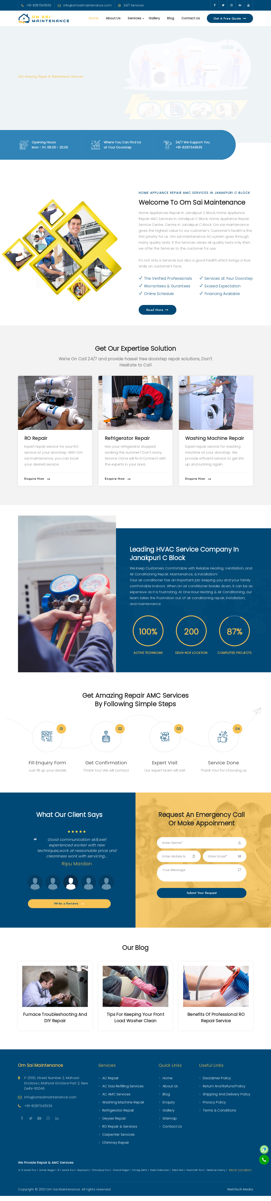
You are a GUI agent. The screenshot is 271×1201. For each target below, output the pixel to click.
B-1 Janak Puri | (67, 1175)
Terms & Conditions (219, 1115)
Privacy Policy (214, 1107)
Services (134, 18)
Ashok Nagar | (48, 1175)
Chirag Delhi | (140, 1175)
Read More (157, 310)
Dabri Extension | (160, 1175)
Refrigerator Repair (207, 438)
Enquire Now (37, 479)
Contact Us (190, 18)
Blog (170, 18)
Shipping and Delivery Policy (226, 1099)
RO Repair (116, 438)
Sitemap (170, 1123)
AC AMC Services (116, 1099)
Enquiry (169, 1107)
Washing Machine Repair (123, 1107)
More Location (240, 1175)
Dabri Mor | (179, 1175)
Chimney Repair (115, 1147)
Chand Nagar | (122, 1175)
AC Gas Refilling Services (123, 1091)
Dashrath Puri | (196, 1175)
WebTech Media (240, 1194)
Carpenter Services (118, 1139)
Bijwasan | (84, 1175)
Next (27, 887)
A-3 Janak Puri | (28, 1175)
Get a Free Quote (229, 18)
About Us (113, 18)
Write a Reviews (69, 908)
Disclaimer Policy (217, 1083)
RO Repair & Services (119, 1131)
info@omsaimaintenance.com (87, 5)
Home (93, 18)
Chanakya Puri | (102, 1175)
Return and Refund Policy (224, 1091)
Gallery (154, 18)
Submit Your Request (202, 893)
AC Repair (36, 438)
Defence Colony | (217, 1175)
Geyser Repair (114, 1123)
